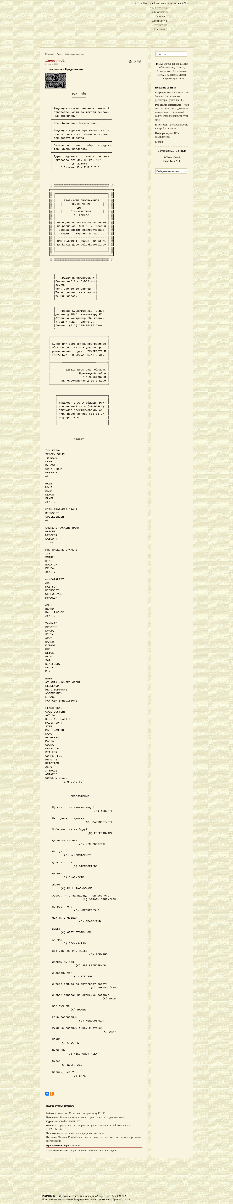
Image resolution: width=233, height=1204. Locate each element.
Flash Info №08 (172, 161)
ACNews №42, (172, 157)
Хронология (160, 20)
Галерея (160, 16)
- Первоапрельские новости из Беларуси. (81, 1150)
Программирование (172, 78)
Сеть (160, 74)
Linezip (159, 141)
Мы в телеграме (160, 7)
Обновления (160, 12)
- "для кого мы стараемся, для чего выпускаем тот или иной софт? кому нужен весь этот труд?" (172, 112)
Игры (167, 63)
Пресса (180, 67)
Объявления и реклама (74, 54)
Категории (49, 54)
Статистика (160, 25)
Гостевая (159, 29)
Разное (59, 54)
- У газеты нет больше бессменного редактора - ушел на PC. (172, 96)
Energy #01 (55, 60)
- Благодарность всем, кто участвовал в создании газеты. (86, 1117)
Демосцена (171, 74)
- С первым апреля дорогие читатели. (75, 1133)
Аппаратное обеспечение (172, 71)
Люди (182, 74)
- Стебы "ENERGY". (64, 1121)
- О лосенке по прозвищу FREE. (76, 1113)
